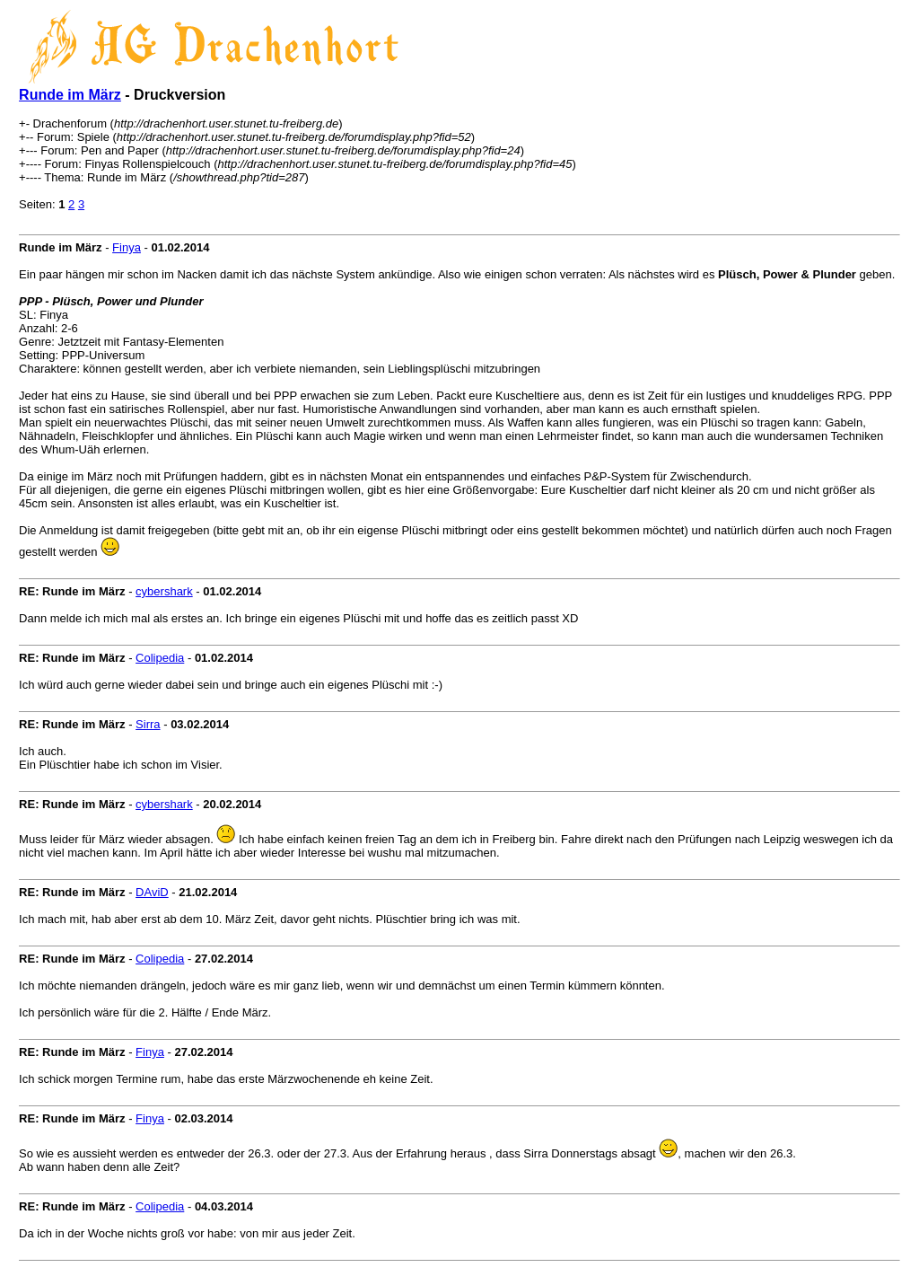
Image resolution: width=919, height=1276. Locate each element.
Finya (126, 247)
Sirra (148, 724)
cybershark (164, 591)
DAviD (152, 892)
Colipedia (160, 657)
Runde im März (70, 94)
